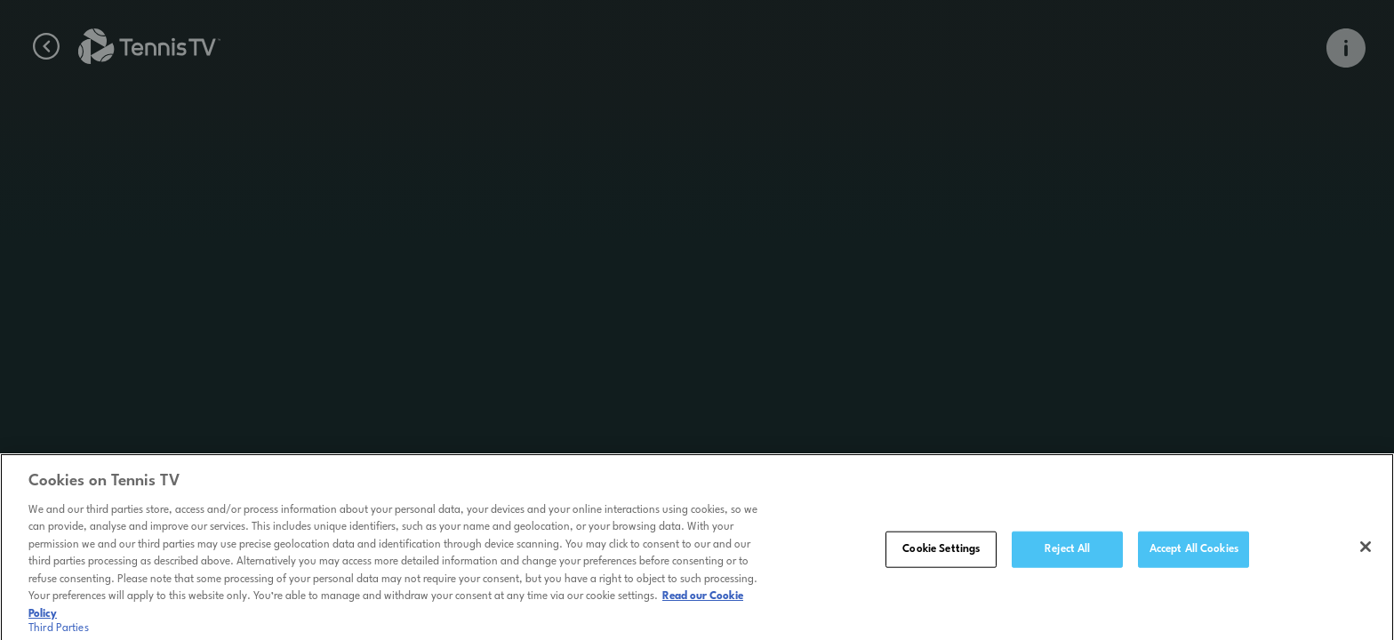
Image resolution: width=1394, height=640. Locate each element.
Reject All (1067, 553)
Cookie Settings (941, 553)
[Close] (1365, 550)
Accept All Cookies (1194, 553)
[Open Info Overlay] (1346, 48)
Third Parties (58, 633)
